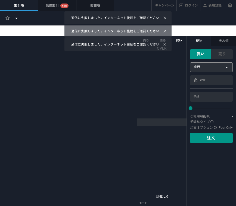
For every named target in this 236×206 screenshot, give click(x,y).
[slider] (211, 108)
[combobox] (211, 67)
